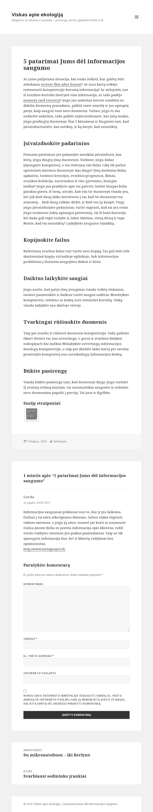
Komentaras (33, 584)
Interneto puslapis (39, 673)
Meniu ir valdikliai (136, 21)
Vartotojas (60, 441)
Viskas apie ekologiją (37, 14)
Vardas (30, 639)
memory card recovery (41, 100)
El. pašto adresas (38, 656)
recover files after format (61, 84)
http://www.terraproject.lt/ (44, 549)
